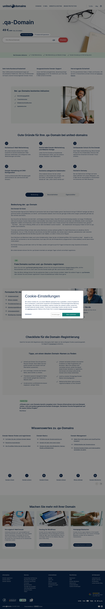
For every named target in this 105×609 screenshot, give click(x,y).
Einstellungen (56, 314)
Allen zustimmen (71, 314)
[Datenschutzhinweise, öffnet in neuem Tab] (65, 309)
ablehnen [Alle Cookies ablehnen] (30, 309)
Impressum (28, 314)
